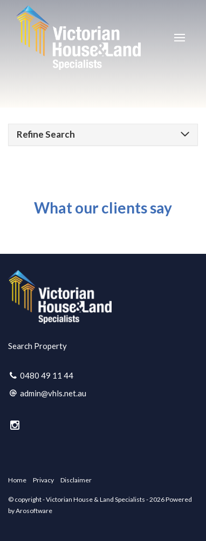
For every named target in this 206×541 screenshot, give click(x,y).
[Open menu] (179, 37)
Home (17, 480)
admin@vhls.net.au (53, 393)
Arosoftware (34, 511)
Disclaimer (76, 480)
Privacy (43, 480)
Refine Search (46, 134)
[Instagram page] (15, 425)
